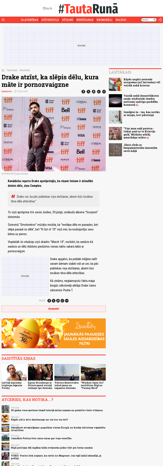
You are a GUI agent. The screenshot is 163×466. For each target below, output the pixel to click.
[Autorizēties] (160, 20)
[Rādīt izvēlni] (3, 20)
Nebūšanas (84, 19)
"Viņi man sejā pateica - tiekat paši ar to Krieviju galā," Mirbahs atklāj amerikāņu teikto (139, 133)
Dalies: (42, 300)
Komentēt (53, 308)
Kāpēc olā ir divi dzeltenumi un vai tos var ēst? (39, 419)
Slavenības (29, 19)
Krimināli (104, 19)
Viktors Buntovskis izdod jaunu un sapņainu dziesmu (66, 385)
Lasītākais (120, 72)
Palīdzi (121, 19)
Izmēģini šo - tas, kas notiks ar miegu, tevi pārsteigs (142, 113)
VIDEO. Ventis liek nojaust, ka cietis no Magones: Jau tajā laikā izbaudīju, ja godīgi (56, 457)
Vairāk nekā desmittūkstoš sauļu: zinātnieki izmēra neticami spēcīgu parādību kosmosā (141, 100)
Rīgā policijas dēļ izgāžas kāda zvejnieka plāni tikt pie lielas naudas (52, 447)
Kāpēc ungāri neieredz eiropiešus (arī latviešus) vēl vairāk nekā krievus (142, 82)
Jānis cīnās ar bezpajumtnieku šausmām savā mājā (140, 147)
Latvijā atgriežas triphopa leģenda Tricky (12, 385)
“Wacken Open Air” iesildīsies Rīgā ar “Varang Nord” (92, 385)
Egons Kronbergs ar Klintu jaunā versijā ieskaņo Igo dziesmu (40, 385)
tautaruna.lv (7, 91)
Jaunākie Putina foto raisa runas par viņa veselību (41, 438)
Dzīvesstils (50, 19)
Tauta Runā (12, 70)
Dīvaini (67, 19)
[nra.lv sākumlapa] (47, 8)
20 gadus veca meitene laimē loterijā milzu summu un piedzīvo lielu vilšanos (57, 410)
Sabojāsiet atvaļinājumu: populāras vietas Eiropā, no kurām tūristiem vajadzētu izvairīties (58, 429)
